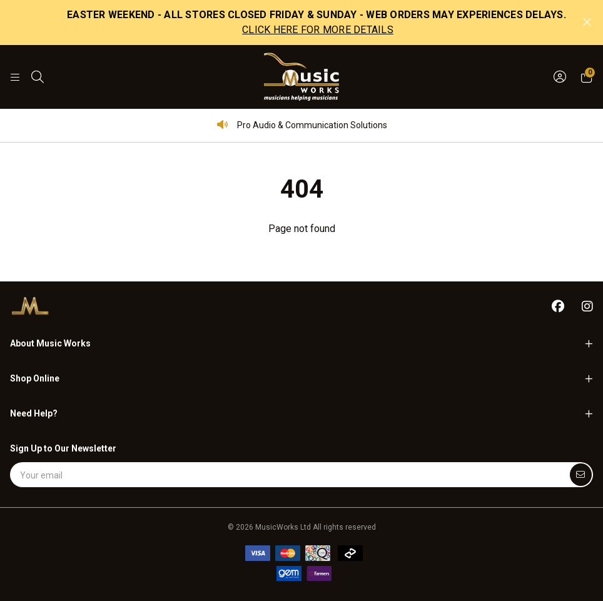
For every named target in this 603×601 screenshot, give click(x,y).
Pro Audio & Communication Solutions (301, 124)
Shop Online (34, 378)
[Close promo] (587, 22)
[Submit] (581, 474)
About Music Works (50, 343)
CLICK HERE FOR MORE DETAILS (317, 30)
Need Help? (34, 413)
